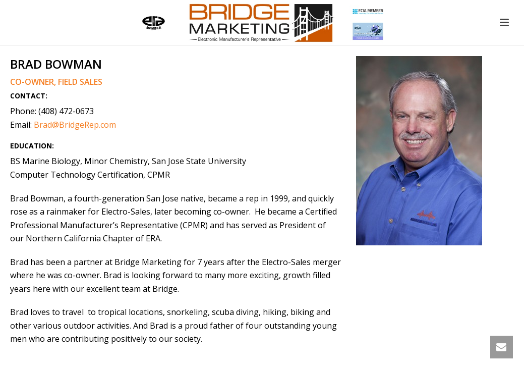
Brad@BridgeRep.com (75, 124)
